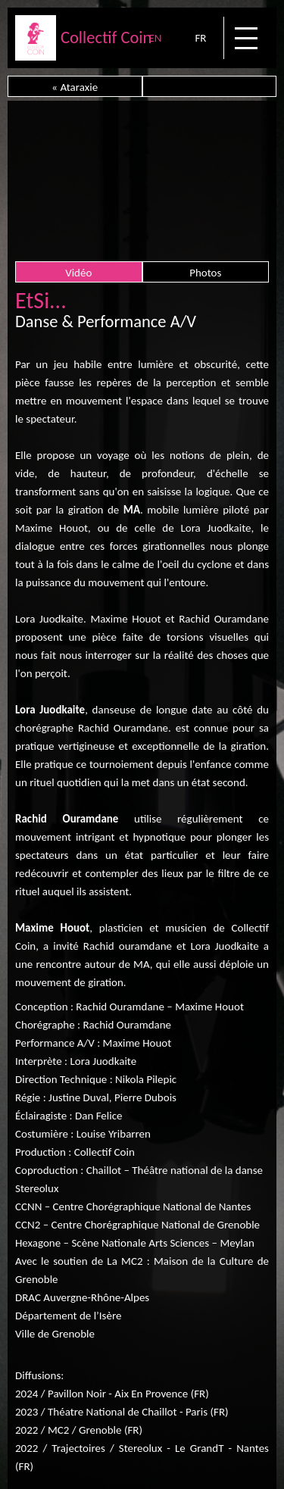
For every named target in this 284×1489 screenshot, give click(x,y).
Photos (205, 272)
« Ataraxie (74, 87)
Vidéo (78, 272)
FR (200, 38)
